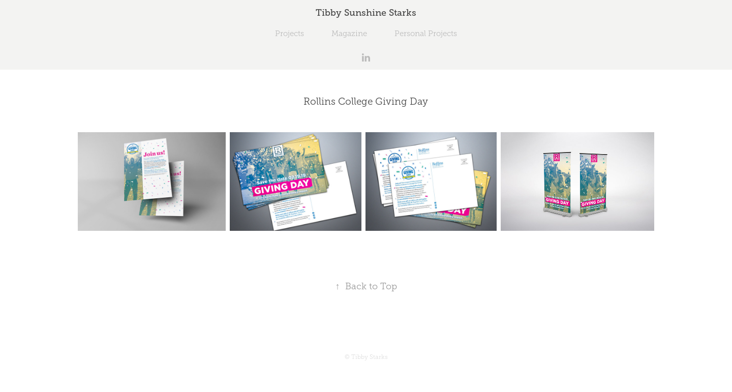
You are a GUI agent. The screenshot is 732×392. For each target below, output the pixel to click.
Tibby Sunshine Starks (366, 13)
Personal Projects (425, 33)
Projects (289, 33)
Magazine (349, 33)
